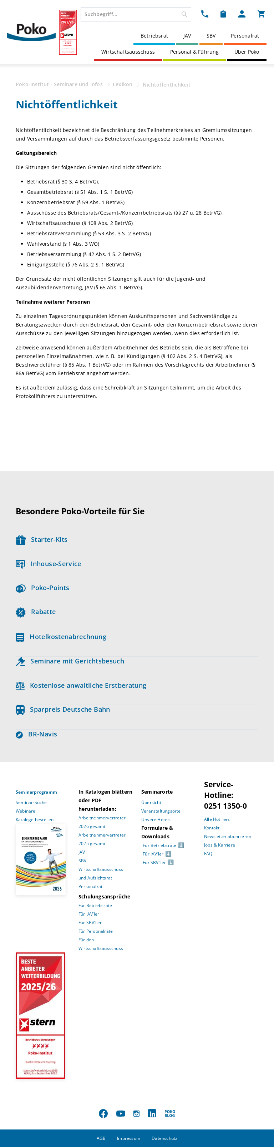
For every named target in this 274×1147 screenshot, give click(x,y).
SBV (211, 35)
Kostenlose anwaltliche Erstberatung (81, 685)
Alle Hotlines (217, 819)
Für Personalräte (95, 931)
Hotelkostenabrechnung (61, 636)
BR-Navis (36, 734)
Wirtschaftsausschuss (128, 51)
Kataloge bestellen (35, 820)
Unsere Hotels (156, 820)
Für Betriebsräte (95, 905)
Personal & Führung (194, 51)
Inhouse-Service (48, 563)
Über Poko (246, 51)
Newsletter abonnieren (227, 836)
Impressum (128, 1138)
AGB (101, 1138)
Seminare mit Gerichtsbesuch (70, 661)
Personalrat (245, 35)
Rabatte (36, 611)
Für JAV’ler (88, 914)
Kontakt (211, 828)
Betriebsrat (154, 35)
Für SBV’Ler (90, 923)
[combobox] (136, 14)
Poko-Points (42, 587)
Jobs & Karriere (219, 845)
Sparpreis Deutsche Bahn (63, 709)
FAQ (208, 854)
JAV (187, 35)
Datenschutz (164, 1138)
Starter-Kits (41, 539)
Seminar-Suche (31, 802)
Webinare (26, 811)
